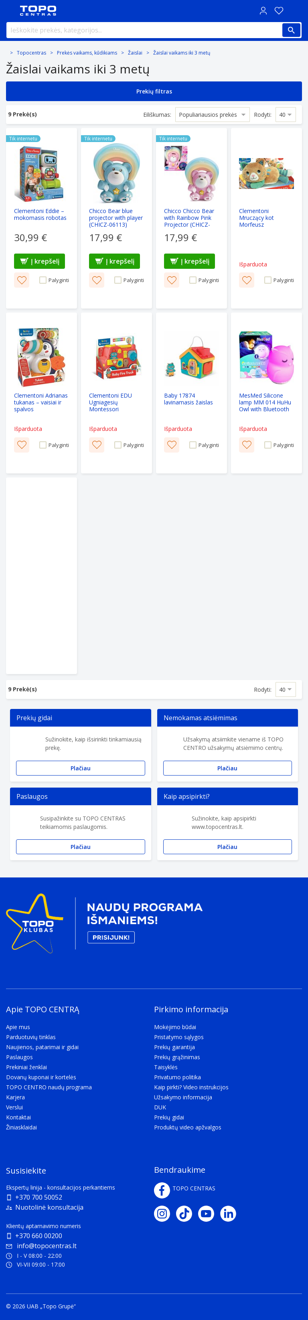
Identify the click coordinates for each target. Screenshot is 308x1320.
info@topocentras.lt (41, 1245)
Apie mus (18, 1027)
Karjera (15, 1097)
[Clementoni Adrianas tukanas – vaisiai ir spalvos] (41, 393)
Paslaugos (19, 1057)
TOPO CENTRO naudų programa (49, 1087)
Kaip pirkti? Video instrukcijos (191, 1087)
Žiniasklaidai (21, 1127)
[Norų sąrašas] (278, 10)
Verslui (14, 1107)
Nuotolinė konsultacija (49, 1207)
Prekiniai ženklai (26, 1067)
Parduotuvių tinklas (31, 1037)
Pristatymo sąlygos (179, 1037)
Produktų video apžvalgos (187, 1127)
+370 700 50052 (38, 1197)
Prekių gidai (169, 1117)
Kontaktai (18, 1117)
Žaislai (135, 52)
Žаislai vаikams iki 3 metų (181, 52)
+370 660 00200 (38, 1235)
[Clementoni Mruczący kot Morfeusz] (266, 218)
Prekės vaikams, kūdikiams (87, 52)
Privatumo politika (177, 1077)
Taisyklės (166, 1067)
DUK (160, 1107)
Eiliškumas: (157, 114)
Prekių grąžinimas (177, 1057)
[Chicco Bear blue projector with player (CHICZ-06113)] (116, 218)
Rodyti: (263, 114)
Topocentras (31, 52)
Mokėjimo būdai (175, 1027)
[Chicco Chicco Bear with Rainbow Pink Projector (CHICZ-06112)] (191, 218)
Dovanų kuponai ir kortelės (41, 1077)
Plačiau (81, 768)
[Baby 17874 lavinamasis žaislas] (191, 393)
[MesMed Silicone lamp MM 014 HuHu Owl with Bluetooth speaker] (266, 393)
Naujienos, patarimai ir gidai (42, 1047)
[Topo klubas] (104, 926)
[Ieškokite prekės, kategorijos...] (154, 30)
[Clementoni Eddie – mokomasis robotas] (41, 218)
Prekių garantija (174, 1047)
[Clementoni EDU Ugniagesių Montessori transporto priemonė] (116, 393)
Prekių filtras (154, 91)
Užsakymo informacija (183, 1097)
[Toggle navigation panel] (10, 10)
